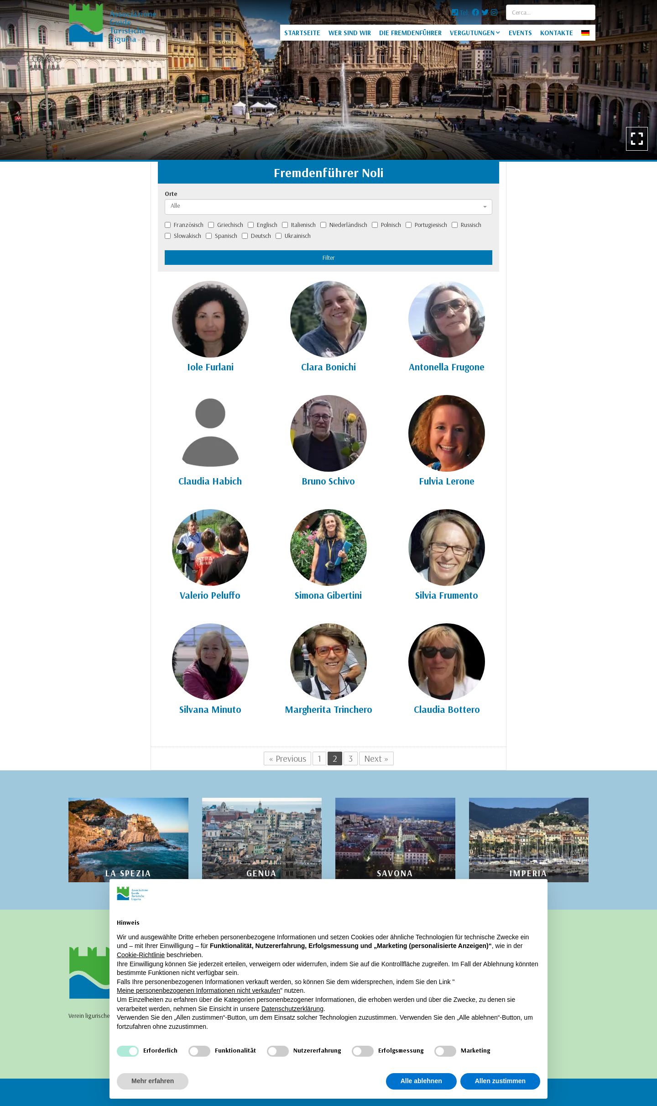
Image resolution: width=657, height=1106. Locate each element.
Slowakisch (183, 235)
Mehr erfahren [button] (152, 1081)
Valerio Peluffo (210, 595)
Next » (376, 758)
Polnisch (386, 224)
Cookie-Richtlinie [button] (141, 955)
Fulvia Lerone (446, 481)
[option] (328, 80)
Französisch (184, 224)
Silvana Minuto (210, 709)
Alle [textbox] (175, 205)
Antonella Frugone (447, 367)
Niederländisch (343, 224)
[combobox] (328, 207)
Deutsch (256, 235)
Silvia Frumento (446, 595)
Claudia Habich (210, 481)
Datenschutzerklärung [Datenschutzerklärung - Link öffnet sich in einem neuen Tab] (292, 1008)
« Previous (287, 758)
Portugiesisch (426, 224)
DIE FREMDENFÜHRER (410, 32)
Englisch (262, 224)
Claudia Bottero (447, 709)
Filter (329, 257)
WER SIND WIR (349, 32)
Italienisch (299, 224)
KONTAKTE (556, 32)
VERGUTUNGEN (472, 32)
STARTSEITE (302, 32)
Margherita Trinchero (328, 709)
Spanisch (221, 235)
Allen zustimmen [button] (500, 1081)
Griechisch (225, 224)
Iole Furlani (210, 367)
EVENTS (520, 32)
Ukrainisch (293, 235)
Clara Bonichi (328, 367)
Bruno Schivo (328, 481)
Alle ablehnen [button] (421, 1081)
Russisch (466, 224)
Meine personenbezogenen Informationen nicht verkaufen (198, 990)
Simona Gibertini (328, 595)
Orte (171, 193)
